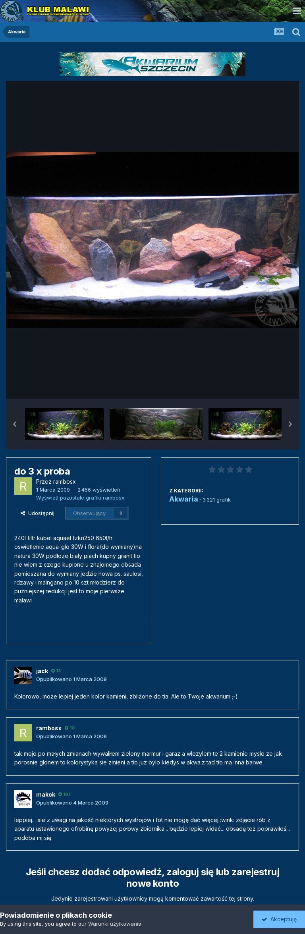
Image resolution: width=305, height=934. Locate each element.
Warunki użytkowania (114, 923)
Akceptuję (279, 919)
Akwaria (183, 499)
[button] (14, 424)
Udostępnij (37, 513)
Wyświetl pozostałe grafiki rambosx (80, 497)
